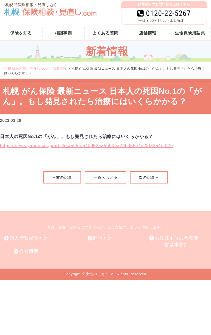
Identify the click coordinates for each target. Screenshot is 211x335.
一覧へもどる (105, 177)
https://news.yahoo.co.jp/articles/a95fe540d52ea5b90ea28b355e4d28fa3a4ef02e (86, 145)
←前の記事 (62, 177)
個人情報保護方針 (28, 238)
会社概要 (29, 251)
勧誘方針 (102, 238)
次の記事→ (149, 177)
